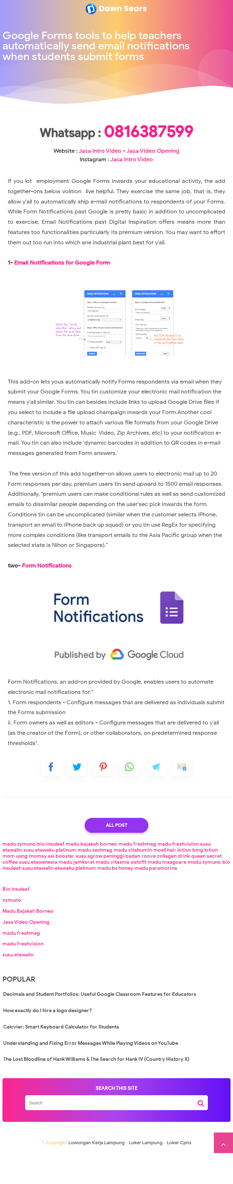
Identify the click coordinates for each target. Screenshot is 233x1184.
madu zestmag (95, 881)
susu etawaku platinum (49, 881)
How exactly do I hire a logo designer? (47, 1041)
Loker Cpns (179, 1174)
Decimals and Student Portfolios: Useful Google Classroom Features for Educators (99, 1025)
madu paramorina (156, 899)
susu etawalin (37, 899)
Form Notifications (47, 596)
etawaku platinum (75, 899)
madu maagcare (167, 893)
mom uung (15, 887)
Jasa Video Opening (26, 953)
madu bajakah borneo (91, 875)
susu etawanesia (38, 893)
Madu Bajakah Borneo (27, 942)
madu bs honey (115, 899)
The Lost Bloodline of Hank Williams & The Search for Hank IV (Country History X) (96, 1090)
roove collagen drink (166, 887)
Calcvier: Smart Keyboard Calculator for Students (61, 1058)
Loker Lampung (146, 1174)
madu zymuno (19, 875)
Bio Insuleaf (16, 920)
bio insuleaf (50, 875)
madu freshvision (178, 875)
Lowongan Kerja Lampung (96, 1174)
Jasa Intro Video (112, 173)
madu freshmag (137, 875)
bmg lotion (205, 881)
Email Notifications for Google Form (62, 293)
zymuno (11, 931)
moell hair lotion (172, 881)
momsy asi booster (51, 887)
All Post (116, 856)
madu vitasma (112, 893)
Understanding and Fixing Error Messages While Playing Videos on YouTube (90, 1074)
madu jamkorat (77, 893)
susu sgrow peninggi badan (108, 887)
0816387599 (116, 154)
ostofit (138, 893)
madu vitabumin (133, 881)
